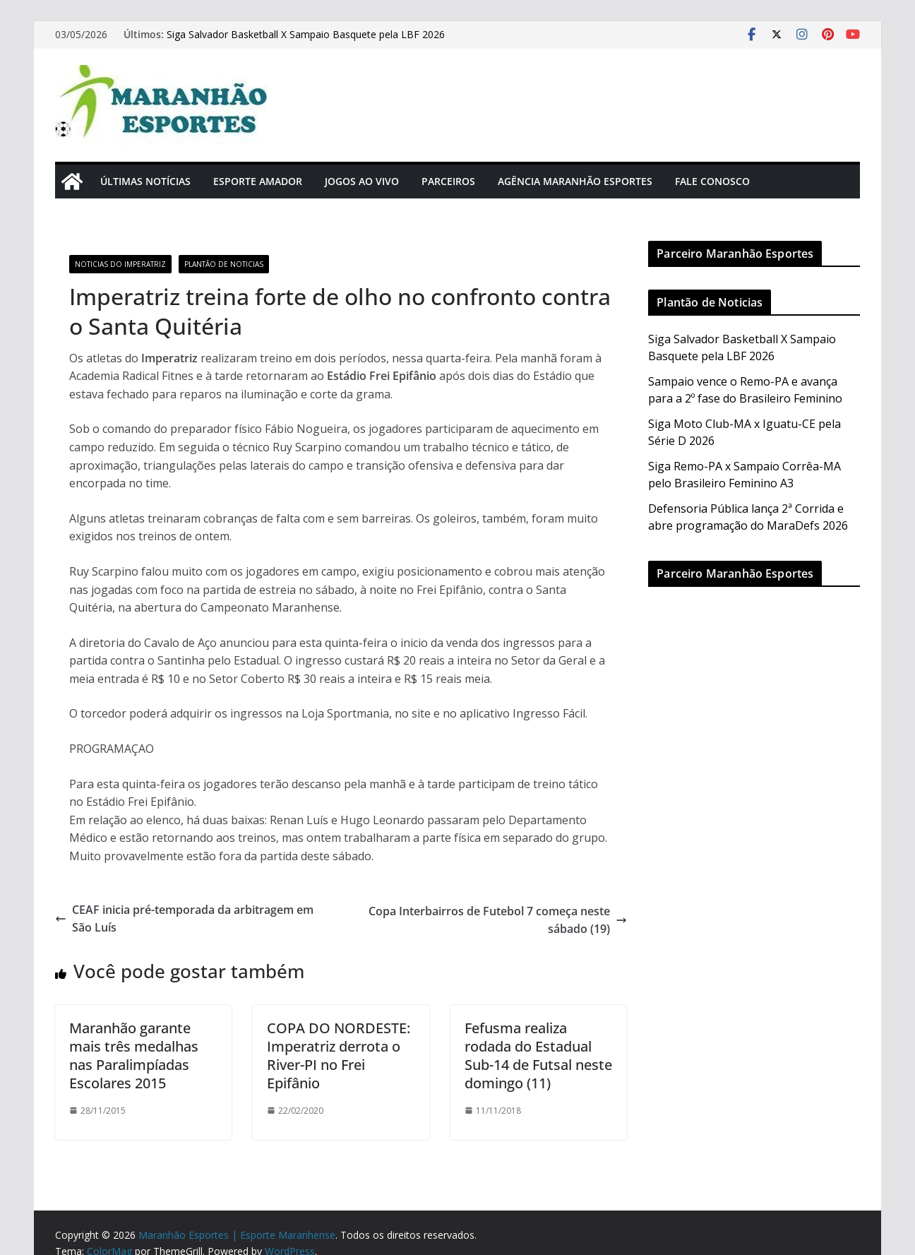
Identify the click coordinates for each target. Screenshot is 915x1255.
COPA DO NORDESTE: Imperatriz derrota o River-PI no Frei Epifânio (338, 1055)
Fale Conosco (712, 181)
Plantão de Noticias (223, 264)
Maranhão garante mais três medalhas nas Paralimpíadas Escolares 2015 (133, 1055)
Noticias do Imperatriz (120, 264)
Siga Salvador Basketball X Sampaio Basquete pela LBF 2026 (306, 34)
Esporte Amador (257, 181)
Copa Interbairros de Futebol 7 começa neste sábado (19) (498, 920)
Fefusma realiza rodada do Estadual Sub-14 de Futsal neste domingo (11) (538, 1055)
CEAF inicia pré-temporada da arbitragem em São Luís (184, 919)
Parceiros (448, 181)
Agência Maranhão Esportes (575, 181)
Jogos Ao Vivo (362, 181)
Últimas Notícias (145, 181)
